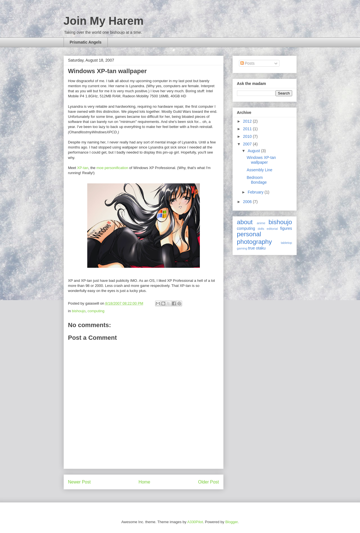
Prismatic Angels (86, 42)
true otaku (256, 248)
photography (254, 241)
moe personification (112, 168)
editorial (272, 228)
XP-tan (82, 168)
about (245, 222)
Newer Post (79, 482)
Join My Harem (104, 21)
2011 (248, 129)
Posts (247, 63)
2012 (248, 121)
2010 (248, 136)
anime (261, 223)
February (256, 192)
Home (144, 482)
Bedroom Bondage (257, 180)
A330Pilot (195, 522)
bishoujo (78, 311)
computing (96, 311)
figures (286, 228)
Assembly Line (259, 170)
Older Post (208, 482)
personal (249, 234)
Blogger (231, 522)
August (254, 151)
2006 (248, 201)
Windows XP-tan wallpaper (107, 71)
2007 (248, 144)
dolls (261, 228)
